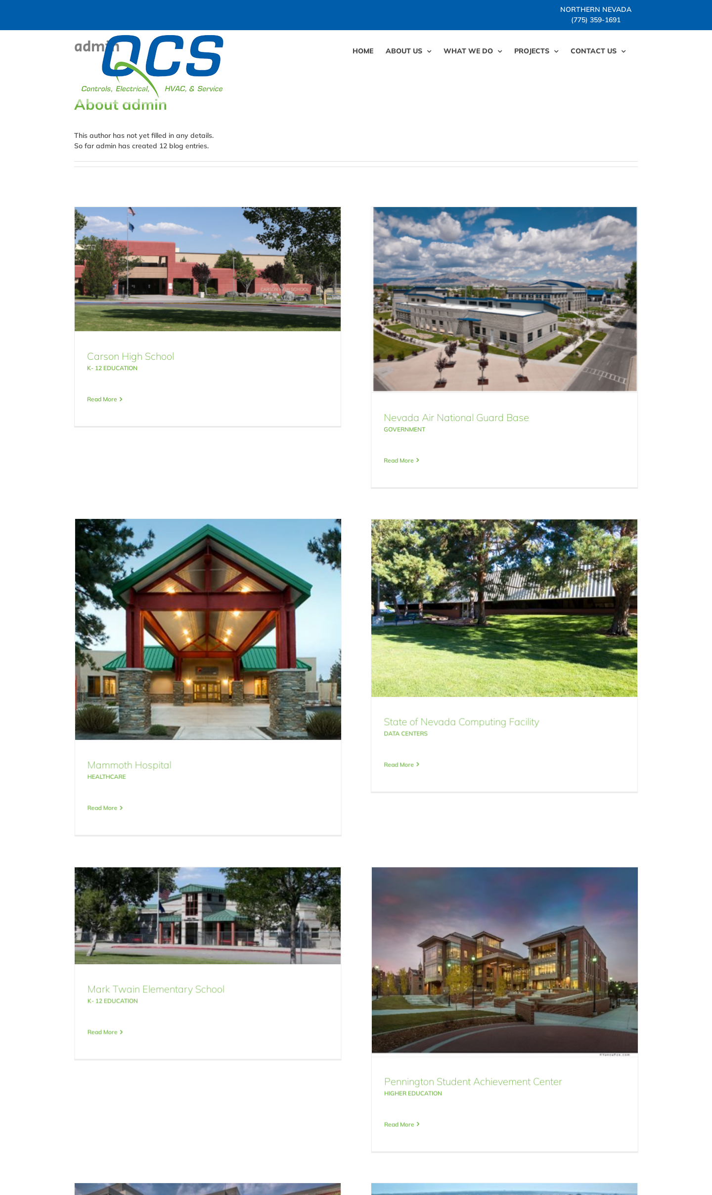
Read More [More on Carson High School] (102, 399)
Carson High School (130, 356)
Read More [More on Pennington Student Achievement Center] (423, 1028)
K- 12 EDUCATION (112, 368)
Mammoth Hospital (225, 689)
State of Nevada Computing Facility (389, 710)
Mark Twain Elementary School (203, 894)
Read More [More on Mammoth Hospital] (198, 732)
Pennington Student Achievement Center (497, 986)
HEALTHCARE (202, 701)
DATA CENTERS (334, 722)
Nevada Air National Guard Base (432, 417)
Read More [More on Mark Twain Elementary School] (150, 936)
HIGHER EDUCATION (437, 997)
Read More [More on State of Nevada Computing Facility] (327, 753)
